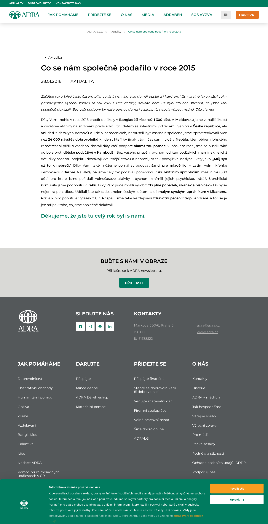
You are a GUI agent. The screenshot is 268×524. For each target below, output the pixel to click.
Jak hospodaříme (206, 407)
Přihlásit (134, 283)
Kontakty (199, 379)
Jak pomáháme (63, 14)
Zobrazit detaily (59, 516)
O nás (126, 14)
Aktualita (55, 57)
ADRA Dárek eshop (92, 397)
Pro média (201, 435)
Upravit (237, 482)
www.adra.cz (207, 332)
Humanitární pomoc (35, 397)
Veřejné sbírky (204, 416)
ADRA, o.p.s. (95, 31)
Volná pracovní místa (151, 420)
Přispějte (83, 379)
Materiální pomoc (91, 407)
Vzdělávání (27, 425)
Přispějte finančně (149, 379)
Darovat (247, 15)
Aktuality (16, 3)
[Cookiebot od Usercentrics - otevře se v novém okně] (24, 517)
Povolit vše (236, 471)
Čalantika (26, 444)
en (226, 14)
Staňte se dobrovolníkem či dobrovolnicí (155, 390)
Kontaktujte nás (68, 3)
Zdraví (23, 416)
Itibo (21, 453)
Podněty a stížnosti (208, 453)
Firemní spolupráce (150, 410)
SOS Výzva (201, 14)
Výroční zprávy (204, 425)
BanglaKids (27, 435)
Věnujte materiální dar (153, 401)
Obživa (23, 407)
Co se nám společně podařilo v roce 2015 (154, 31)
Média (148, 14)
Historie (198, 388)
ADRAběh (172, 14)
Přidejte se (99, 14)
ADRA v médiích (206, 397)
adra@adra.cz (208, 325)
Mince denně (87, 388)
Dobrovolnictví (39, 3)
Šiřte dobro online (149, 429)
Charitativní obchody (35, 388)
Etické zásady (203, 444)
